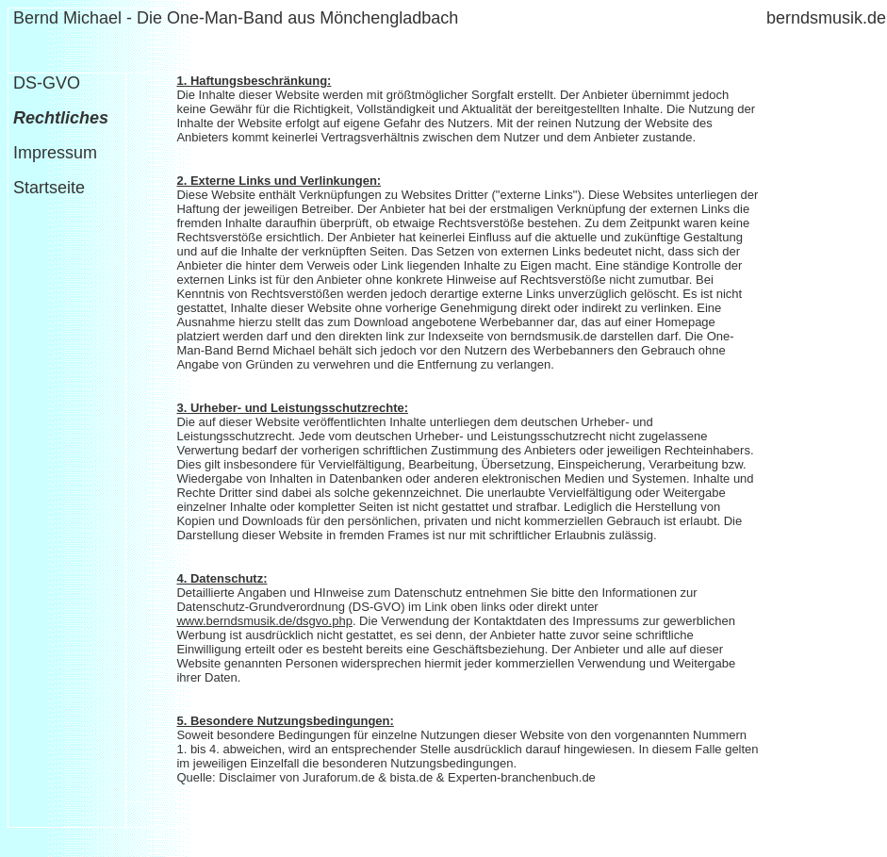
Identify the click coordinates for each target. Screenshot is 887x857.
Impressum (55, 152)
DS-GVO (46, 83)
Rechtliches (60, 117)
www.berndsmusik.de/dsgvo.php (264, 621)
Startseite (46, 187)
